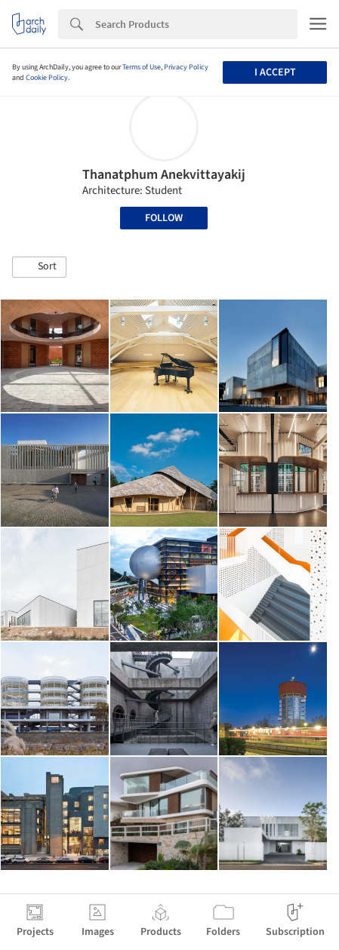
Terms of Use (141, 67)
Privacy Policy (186, 67)
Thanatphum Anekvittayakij (163, 174)
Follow (164, 218)
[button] (39, 267)
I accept (275, 72)
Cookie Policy (47, 77)
